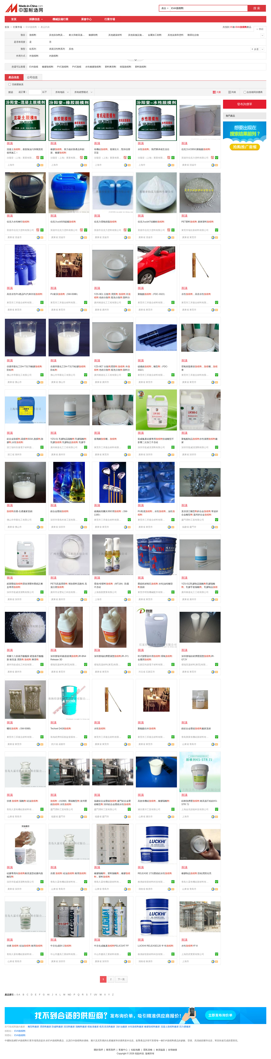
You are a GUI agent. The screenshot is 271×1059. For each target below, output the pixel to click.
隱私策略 (147, 1049)
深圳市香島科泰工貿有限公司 (64, 519)
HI (48, 994)
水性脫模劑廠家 (136, 1026)
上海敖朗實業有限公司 (105, 592)
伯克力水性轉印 (18, 221)
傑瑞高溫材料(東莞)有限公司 (64, 664)
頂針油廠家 (121, 1026)
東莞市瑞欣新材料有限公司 (195, 230)
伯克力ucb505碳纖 (63, 221)
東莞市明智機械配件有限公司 (152, 592)
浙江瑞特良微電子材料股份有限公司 (21, 447)
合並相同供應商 (253, 92)
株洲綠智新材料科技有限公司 (152, 881)
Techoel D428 (60, 728)
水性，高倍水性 (196, 294)
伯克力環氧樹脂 (105, 221)
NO (69, 994)
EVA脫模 (33, 66)
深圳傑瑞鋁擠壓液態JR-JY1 (111, 656)
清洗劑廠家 (69, 1026)
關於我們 (98, 1049)
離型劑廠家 (33, 1026)
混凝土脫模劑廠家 (170, 1026)
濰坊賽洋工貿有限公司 (149, 809)
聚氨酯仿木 (147, 728)
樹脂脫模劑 (125, 66)
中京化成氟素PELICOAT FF (111, 945)
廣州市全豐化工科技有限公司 (64, 592)
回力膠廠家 (185, 1026)
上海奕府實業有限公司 (192, 954)
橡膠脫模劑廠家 (152, 1026)
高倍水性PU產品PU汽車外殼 (24, 294)
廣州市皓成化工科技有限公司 (21, 664)
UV (95, 994)
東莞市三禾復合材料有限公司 (21, 302)
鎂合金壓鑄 (59, 511)
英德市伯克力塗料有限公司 (195, 157)
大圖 (217, 92)
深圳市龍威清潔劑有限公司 (151, 447)
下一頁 (121, 979)
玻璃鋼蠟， (105, 438)
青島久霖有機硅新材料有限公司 (21, 809)
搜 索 (256, 8)
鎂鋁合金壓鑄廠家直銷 (196, 728)
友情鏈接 (172, 1049)
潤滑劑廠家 (45, 1026)
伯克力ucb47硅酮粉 (151, 221)
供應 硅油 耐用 (68, 873)
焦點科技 (139, 1053)
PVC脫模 (76, 66)
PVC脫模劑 (63, 66)
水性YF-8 (189, 945)
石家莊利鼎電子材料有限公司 (152, 664)
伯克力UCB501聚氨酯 (195, 149)
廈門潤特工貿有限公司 (192, 519)
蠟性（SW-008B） (19, 728)
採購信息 (36, 19)
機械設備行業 (60, 19)
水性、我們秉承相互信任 (153, 149)
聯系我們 (110, 1049)
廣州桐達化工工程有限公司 (107, 302)
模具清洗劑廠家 (107, 1026)
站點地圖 (135, 1049)
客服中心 (123, 1049)
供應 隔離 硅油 (22, 800)
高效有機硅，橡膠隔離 (153, 800)
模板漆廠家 (93, 1026)
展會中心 (86, 19)
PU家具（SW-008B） (64, 294)
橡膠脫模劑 (47, 66)
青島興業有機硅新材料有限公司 (195, 737)
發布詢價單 (244, 104)
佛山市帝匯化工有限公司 (19, 374)
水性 (99, 728)
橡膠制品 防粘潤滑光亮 (196, 873)
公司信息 (32, 77)
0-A (18, 994)
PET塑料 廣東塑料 (197, 221)
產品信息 (13, 77)
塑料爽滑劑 (110, 66)
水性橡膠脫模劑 (93, 66)
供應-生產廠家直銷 (19, 511)
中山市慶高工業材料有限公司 (64, 954)
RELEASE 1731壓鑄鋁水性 (155, 873)
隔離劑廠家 (81, 1026)
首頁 (13, 19)
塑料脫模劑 (140, 66)
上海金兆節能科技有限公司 (195, 809)
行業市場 (109, 19)
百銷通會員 (17, 84)
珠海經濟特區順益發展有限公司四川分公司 (64, 737)
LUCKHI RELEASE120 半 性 (155, 945)
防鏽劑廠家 (57, 1026)
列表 (232, 92)
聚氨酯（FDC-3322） (152, 294)
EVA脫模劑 (19, 1030)
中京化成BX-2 (60, 945)
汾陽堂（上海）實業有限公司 (21, 157)
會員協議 (160, 1049)
